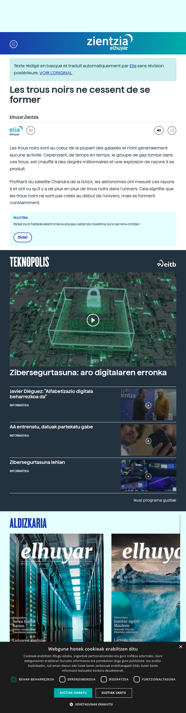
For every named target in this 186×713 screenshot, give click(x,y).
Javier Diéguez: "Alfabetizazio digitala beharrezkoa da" (51, 394)
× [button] (180, 647)
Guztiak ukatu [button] (113, 693)
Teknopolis (29, 261)
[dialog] (93, 677)
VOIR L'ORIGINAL (55, 72)
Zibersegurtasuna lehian (37, 462)
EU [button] (31, 130)
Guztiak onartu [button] (73, 693)
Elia (133, 65)
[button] (13, 43)
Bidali (23, 237)
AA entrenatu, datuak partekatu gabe (51, 427)
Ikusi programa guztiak (155, 500)
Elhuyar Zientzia (24, 117)
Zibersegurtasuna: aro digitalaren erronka (88, 372)
